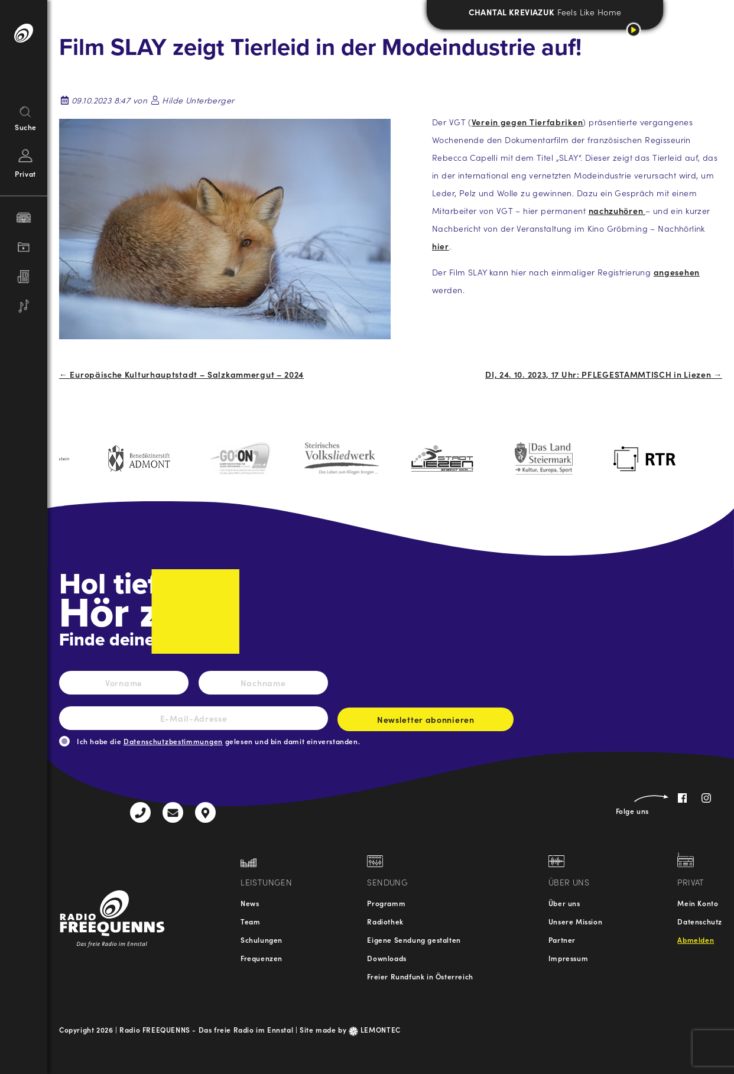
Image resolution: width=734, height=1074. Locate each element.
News (250, 903)
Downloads (386, 958)
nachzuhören (617, 210)
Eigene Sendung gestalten (413, 940)
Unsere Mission (575, 921)
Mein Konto (697, 903)
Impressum (568, 958)
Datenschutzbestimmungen (173, 741)
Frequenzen (261, 958)
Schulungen (261, 940)
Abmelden (695, 940)
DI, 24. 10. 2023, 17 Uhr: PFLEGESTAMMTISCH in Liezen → (603, 374)
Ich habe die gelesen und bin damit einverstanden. (218, 741)
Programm (386, 903)
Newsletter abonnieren (425, 722)
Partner (562, 940)
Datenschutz (699, 921)
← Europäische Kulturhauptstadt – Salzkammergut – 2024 (181, 374)
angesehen (677, 272)
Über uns (564, 903)
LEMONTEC (375, 1029)
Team (250, 921)
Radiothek (385, 921)
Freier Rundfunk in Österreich (420, 976)
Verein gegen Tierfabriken (527, 122)
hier (440, 246)
